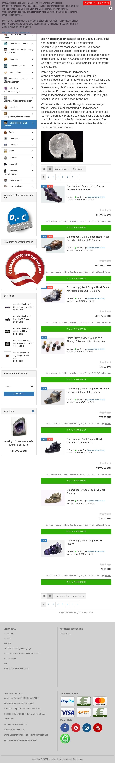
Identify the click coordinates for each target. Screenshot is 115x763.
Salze (9, 151)
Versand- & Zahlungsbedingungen (18, 648)
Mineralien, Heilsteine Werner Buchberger (64, 759)
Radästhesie (12, 138)
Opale (9, 132)
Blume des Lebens (14, 66)
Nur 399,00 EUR (18, 450)
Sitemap (7, 643)
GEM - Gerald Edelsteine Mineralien (20, 740)
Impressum (8, 633)
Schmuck (11, 158)
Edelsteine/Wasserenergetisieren (18, 99)
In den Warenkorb (76, 228)
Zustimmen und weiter (97, 3)
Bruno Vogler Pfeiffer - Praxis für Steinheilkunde (26, 735)
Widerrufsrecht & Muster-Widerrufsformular (22, 653)
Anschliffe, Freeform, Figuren (15, 35)
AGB (5, 663)
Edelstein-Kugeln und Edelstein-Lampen (15, 80)
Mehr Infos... (65, 633)
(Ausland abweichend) (96, 197)
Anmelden (18, 394)
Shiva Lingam (12, 180)
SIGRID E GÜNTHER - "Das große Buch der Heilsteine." (24, 716)
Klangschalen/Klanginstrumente (17, 115)
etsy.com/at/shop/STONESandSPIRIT (21, 698)
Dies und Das (12, 72)
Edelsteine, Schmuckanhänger (12, 89)
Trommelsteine (13, 186)
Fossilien (10, 107)
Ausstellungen (10, 658)
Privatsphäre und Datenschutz (16, 33)
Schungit (10, 164)
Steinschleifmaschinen (14, 729)
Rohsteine (11, 144)
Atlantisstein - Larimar (16, 43)
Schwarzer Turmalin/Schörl (10, 172)
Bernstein (11, 59)
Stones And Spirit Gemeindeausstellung (22, 708)
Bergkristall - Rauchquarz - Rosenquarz (17, 51)
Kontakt (7, 638)
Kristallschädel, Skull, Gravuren (16, 124)
